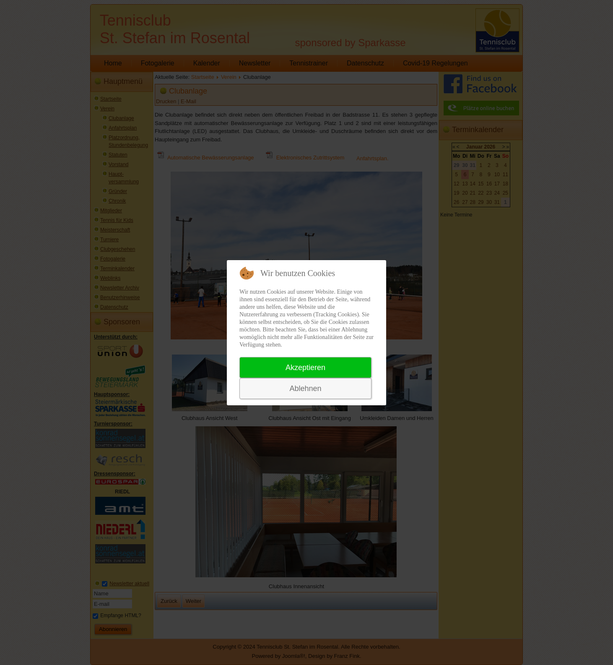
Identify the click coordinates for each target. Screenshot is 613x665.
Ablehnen (305, 388)
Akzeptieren (305, 367)
